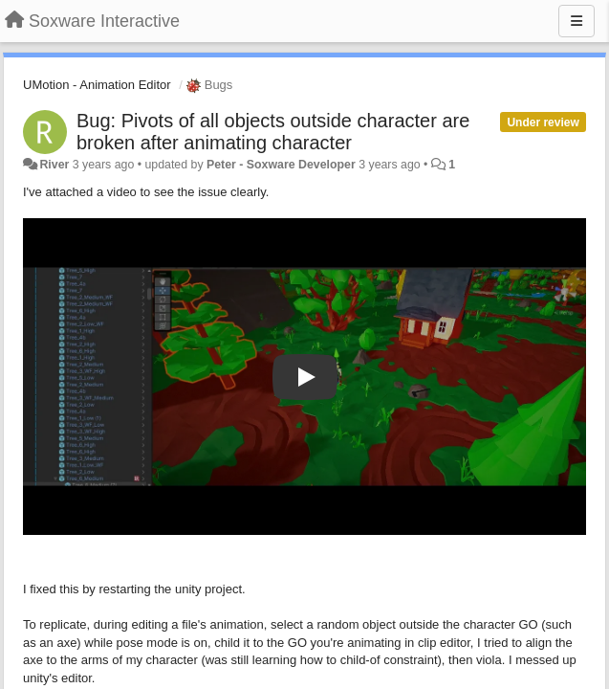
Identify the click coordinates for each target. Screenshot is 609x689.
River (54, 164)
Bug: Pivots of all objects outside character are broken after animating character (272, 131)
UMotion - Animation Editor (97, 85)
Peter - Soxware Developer (281, 164)
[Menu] (576, 21)
